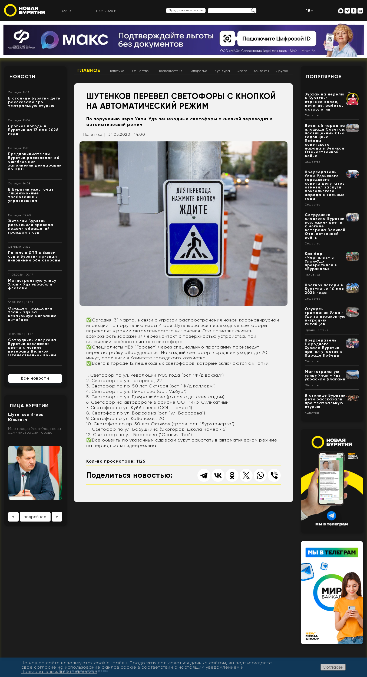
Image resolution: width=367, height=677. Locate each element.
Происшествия (170, 71)
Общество (140, 71)
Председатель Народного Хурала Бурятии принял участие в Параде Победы (324, 348)
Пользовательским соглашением (59, 671)
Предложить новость (186, 10)
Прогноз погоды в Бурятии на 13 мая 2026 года (33, 130)
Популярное (324, 76)
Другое (282, 71)
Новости (22, 76)
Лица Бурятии (29, 406)
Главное (88, 70)
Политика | (94, 134)
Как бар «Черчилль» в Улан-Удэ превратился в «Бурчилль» (321, 261)
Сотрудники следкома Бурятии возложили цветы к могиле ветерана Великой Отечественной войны (32, 347)
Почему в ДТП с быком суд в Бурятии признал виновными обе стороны (34, 256)
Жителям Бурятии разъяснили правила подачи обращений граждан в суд (30, 227)
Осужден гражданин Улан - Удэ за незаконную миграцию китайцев (32, 314)
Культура (222, 71)
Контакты (261, 71)
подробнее (35, 517)
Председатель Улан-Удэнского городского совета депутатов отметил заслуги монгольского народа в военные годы (325, 185)
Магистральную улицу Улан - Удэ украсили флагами (32, 284)
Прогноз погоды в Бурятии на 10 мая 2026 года (324, 289)
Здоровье (199, 71)
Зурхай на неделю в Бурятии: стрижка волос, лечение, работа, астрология (325, 102)
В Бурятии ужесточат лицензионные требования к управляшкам (31, 195)
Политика (116, 71)
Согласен (333, 667)
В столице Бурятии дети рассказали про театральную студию (34, 102)
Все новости (35, 378)
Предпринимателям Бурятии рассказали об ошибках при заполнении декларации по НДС (35, 161)
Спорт (242, 71)
